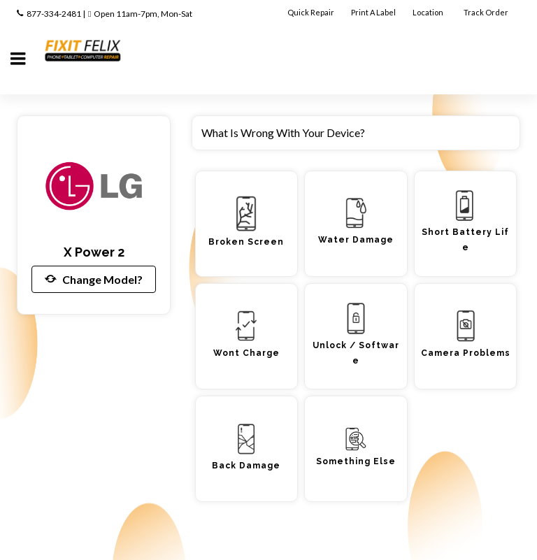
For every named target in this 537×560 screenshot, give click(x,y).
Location (429, 12)
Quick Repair (310, 12)
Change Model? (94, 279)
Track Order (487, 12)
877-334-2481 (54, 13)
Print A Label (373, 12)
